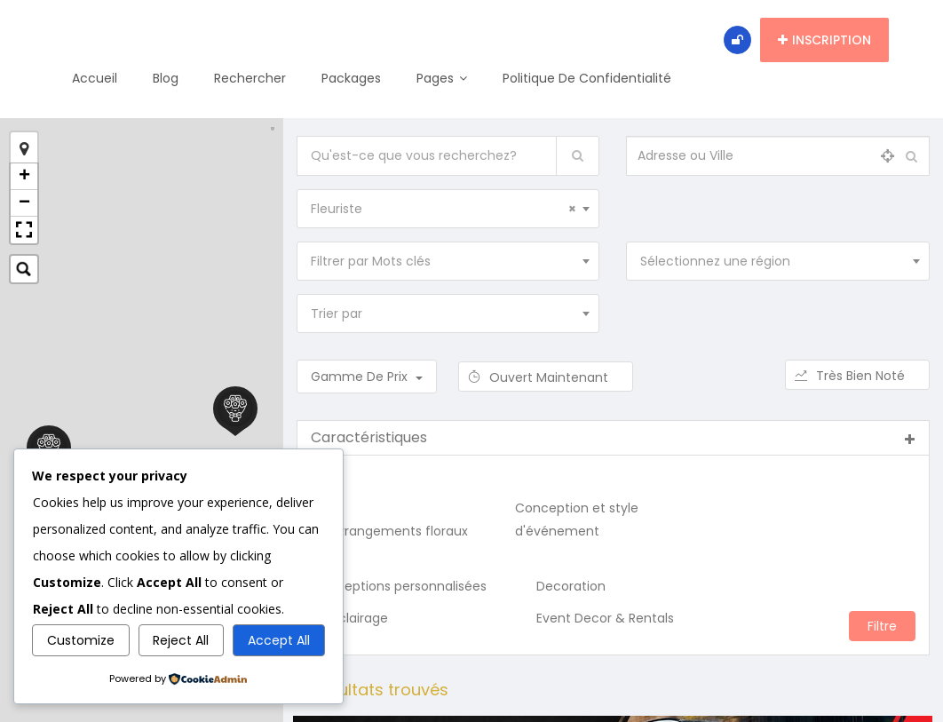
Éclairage (360, 618)
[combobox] (448, 208)
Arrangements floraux (400, 531)
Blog (165, 78)
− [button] (24, 203)
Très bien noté (857, 376)
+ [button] (24, 176)
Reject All (181, 640)
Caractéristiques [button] (613, 437)
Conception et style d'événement (576, 519)
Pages (441, 78)
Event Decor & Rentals (605, 618)
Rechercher (250, 78)
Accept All (279, 640)
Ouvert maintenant (545, 377)
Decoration (571, 586)
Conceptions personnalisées (399, 586)
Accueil (94, 78)
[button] (24, 230)
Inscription (824, 40)
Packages (351, 78)
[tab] (613, 438)
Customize (81, 640)
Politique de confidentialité (587, 78)
